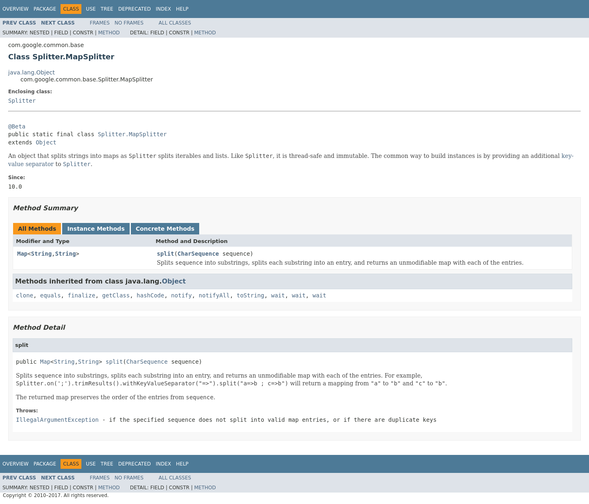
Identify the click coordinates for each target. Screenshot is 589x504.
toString (250, 295)
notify (181, 295)
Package (45, 9)
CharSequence (198, 253)
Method (109, 33)
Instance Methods (95, 228)
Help (182, 9)
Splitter (22, 100)
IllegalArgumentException (57, 419)
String (41, 253)
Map (22, 253)
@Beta (16, 126)
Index (163, 9)
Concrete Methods (165, 228)
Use (91, 9)
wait (278, 295)
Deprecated (134, 9)
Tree (107, 9)
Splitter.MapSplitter (132, 134)
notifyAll (214, 295)
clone (24, 295)
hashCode (150, 295)
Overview (15, 9)
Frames (100, 23)
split (165, 253)
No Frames (129, 23)
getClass (116, 295)
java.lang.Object (31, 72)
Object (46, 142)
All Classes (175, 23)
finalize (81, 295)
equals (50, 295)
